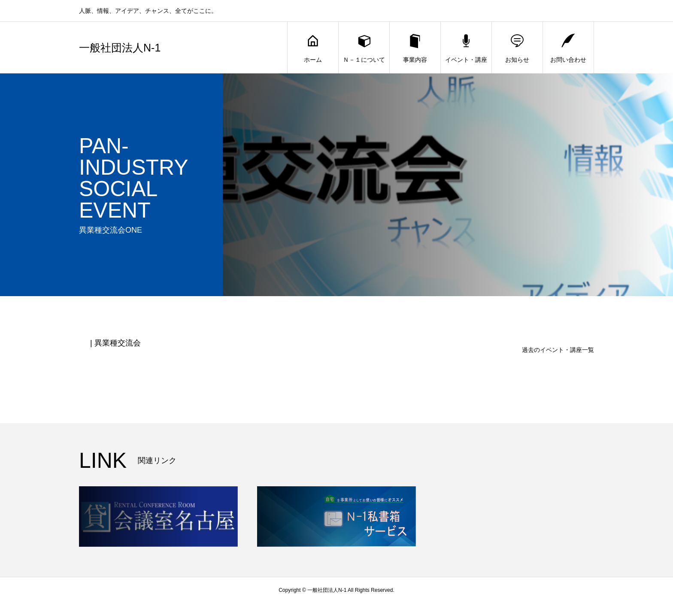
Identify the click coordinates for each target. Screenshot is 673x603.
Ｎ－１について (364, 48)
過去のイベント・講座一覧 (558, 349)
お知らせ (517, 48)
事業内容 (415, 48)
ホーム (313, 48)
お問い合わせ (568, 48)
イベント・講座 (466, 48)
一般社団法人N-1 (120, 47)
